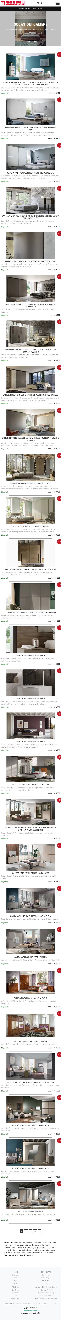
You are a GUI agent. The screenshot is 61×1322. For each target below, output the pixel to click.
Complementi (45, 1281)
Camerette (45, 1275)
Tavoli (15, 1281)
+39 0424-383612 (47, 1296)
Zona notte (46, 1272)
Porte (46, 1283)
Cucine (15, 1272)
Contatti (15, 1293)
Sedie (15, 1283)
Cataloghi (15, 1290)
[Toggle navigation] (57, 3)
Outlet (15, 1296)
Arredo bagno (46, 1278)
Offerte (26, 8)
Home (21, 8)
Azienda (15, 1287)
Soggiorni (15, 1275)
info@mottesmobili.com (48, 1298)
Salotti (15, 1278)
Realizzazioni (15, 1298)
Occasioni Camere (36, 8)
